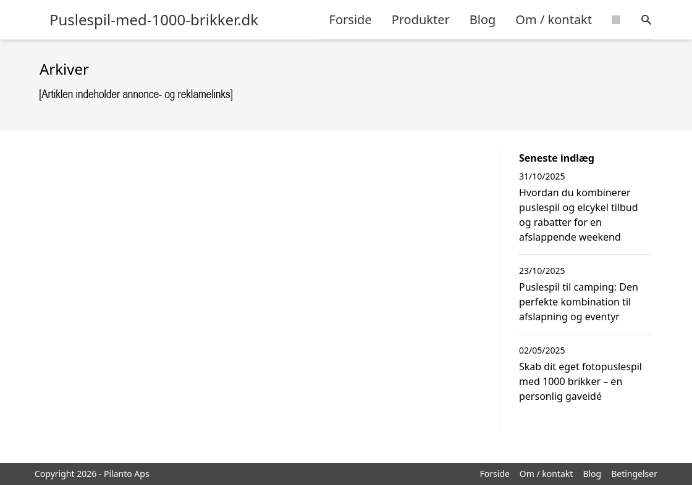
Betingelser (634, 473)
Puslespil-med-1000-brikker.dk (153, 20)
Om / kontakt (553, 19)
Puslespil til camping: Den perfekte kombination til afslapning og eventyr (578, 301)
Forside (350, 19)
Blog (483, 19)
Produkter (421, 19)
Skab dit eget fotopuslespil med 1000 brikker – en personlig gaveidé (580, 381)
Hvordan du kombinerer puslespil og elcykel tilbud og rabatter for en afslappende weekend (578, 215)
